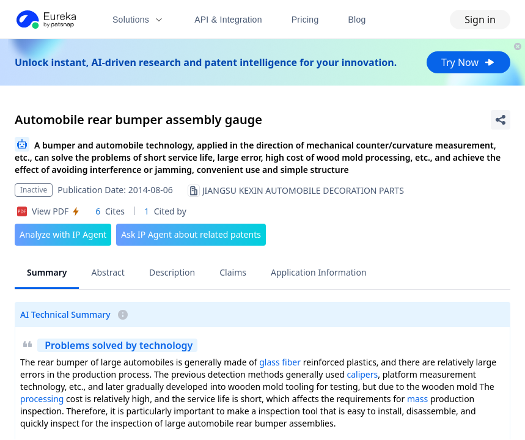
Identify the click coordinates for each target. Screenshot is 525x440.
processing (42, 399)
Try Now (468, 62)
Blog (357, 19)
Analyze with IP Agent (63, 234)
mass (417, 399)
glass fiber (280, 362)
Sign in (480, 19)
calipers (362, 374)
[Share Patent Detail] (500, 120)
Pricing (305, 19)
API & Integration (228, 19)
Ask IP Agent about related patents (191, 234)
